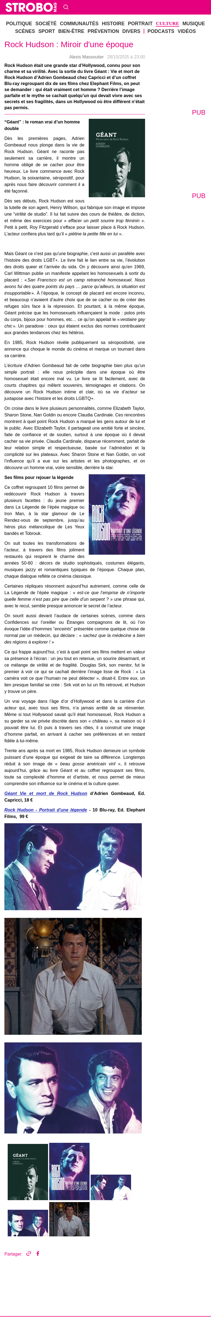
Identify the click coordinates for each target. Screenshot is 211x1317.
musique (103, 74)
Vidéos (25, 84)
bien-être (140, 74)
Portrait (76, 74)
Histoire (62, 74)
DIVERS (176, 74)
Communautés (42, 74)
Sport (128, 74)
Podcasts (10, 84)
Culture (89, 74)
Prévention (157, 74)
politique (10, 74)
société (24, 74)
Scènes (117, 74)
